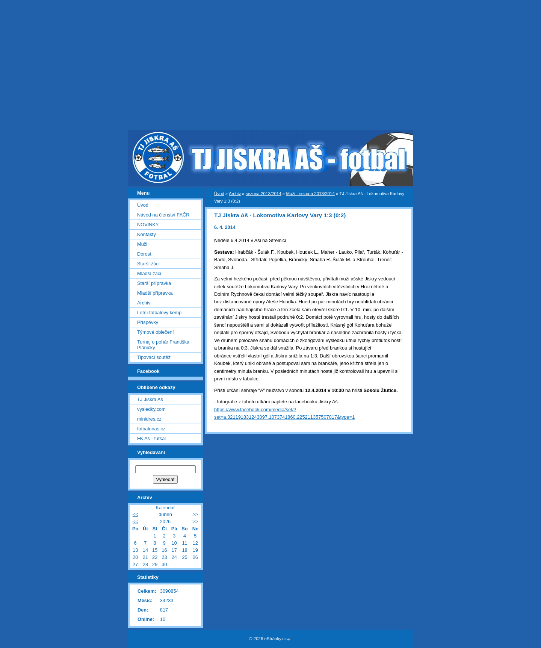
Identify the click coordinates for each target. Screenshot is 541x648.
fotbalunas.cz (151, 428)
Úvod (219, 193)
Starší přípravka (154, 283)
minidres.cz (149, 419)
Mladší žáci (149, 273)
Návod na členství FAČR (163, 215)
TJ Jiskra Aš (150, 399)
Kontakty (146, 234)
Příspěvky (147, 322)
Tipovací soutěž (154, 357)
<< (135, 514)
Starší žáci (148, 263)
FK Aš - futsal (151, 438)
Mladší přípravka (155, 293)
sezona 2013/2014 (263, 193)
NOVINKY (148, 224)
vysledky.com (151, 409)
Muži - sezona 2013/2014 (310, 193)
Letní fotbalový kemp (159, 312)
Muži (142, 244)
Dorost (144, 254)
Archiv (235, 193)
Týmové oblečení (155, 332)
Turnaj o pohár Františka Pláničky (163, 344)
